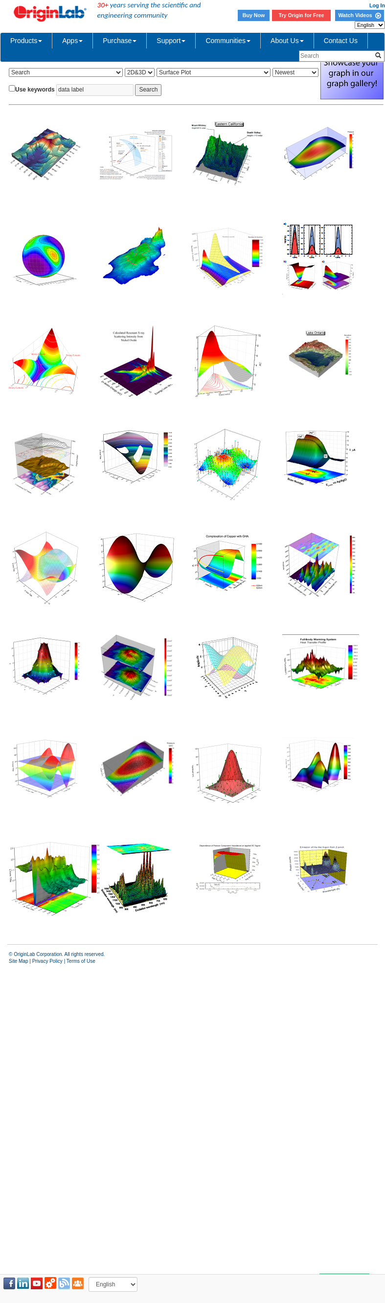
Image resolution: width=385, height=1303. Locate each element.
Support (171, 41)
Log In (377, 5)
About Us (287, 41)
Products (26, 41)
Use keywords (35, 89)
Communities (227, 41)
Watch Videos (359, 15)
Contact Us (341, 41)
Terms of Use (81, 961)
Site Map (18, 961)
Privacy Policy (47, 961)
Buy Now (254, 15)
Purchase (119, 41)
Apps (72, 41)
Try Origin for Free (301, 15)
